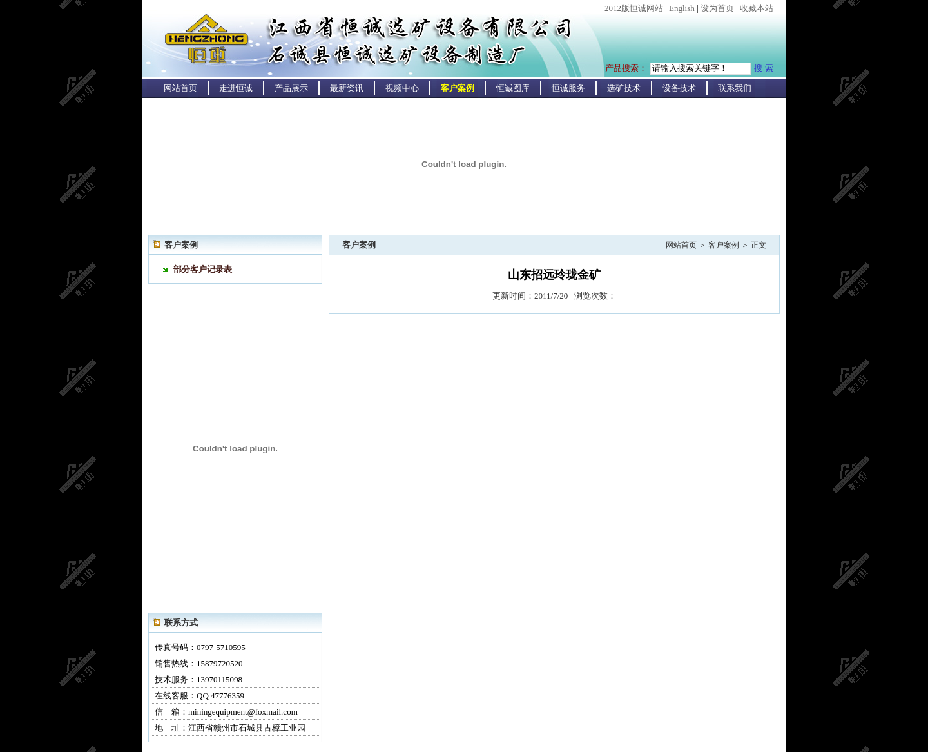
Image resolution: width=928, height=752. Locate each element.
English (682, 8)
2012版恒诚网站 (633, 8)
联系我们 (734, 88)
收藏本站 (756, 8)
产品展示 (291, 88)
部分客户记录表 (202, 269)
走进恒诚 (236, 88)
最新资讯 (346, 88)
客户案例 (457, 88)
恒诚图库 (513, 88)
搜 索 (763, 68)
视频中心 (402, 88)
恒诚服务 (568, 88)
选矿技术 (624, 88)
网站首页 (180, 88)
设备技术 (679, 88)
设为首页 (717, 8)
